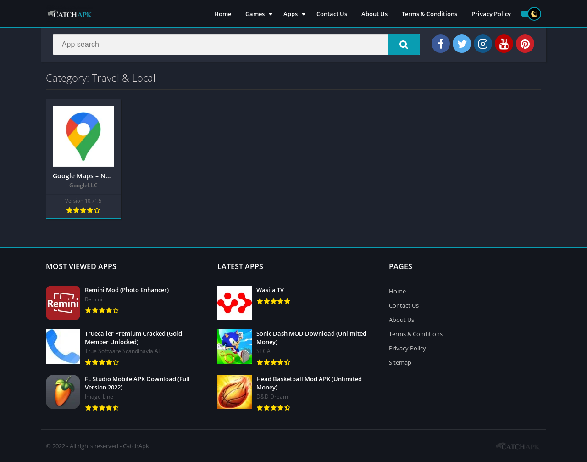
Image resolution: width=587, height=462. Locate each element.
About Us (374, 14)
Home (222, 14)
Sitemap (400, 362)
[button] (404, 44)
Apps (290, 14)
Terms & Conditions (429, 14)
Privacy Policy (491, 14)
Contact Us (331, 14)
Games (255, 14)
